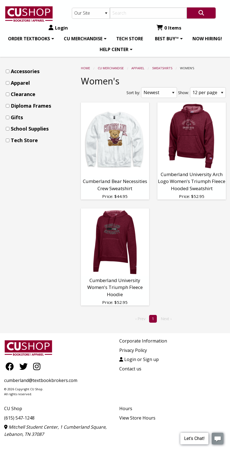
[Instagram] (36, 366)
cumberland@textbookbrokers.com (40, 380)
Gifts (17, 117)
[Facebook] (11, 366)
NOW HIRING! (207, 39)
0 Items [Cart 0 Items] (169, 28)
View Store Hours (137, 418)
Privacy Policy (133, 350)
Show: (183, 92)
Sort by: (133, 92)
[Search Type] (91, 13)
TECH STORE (129, 39)
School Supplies (30, 128)
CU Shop (13, 408)
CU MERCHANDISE (83, 39)
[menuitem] (30, 38)
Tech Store (24, 140)
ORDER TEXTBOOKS (29, 39)
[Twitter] (24, 366)
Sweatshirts (162, 68)
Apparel (137, 68)
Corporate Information (143, 341)
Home (85, 68)
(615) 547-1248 (19, 418)
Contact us (130, 369)
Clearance (23, 94)
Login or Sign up (139, 359)
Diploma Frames (31, 105)
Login (58, 28)
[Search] (148, 12)
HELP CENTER (114, 49)
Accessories (25, 71)
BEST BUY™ (167, 39)
